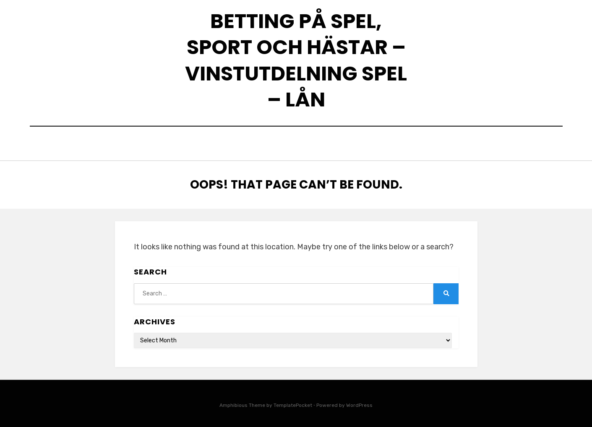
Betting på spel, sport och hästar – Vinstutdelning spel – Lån (296, 60)
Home (200, 144)
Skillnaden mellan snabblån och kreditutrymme (312, 144)
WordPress (359, 403)
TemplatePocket (293, 403)
